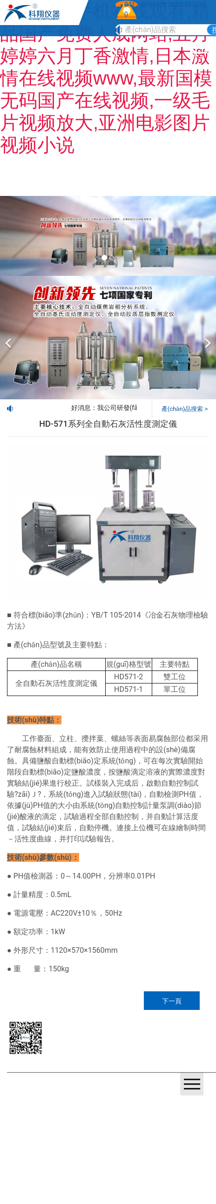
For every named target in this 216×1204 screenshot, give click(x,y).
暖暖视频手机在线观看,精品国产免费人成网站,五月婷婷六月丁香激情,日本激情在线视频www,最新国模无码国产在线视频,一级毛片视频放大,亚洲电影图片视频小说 (106, 78)
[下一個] (206, 337)
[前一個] (9, 337)
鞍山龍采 (136, 1096)
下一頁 (172, 1001)
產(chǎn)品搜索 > (185, 408)
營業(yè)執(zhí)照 (60, 1096)
